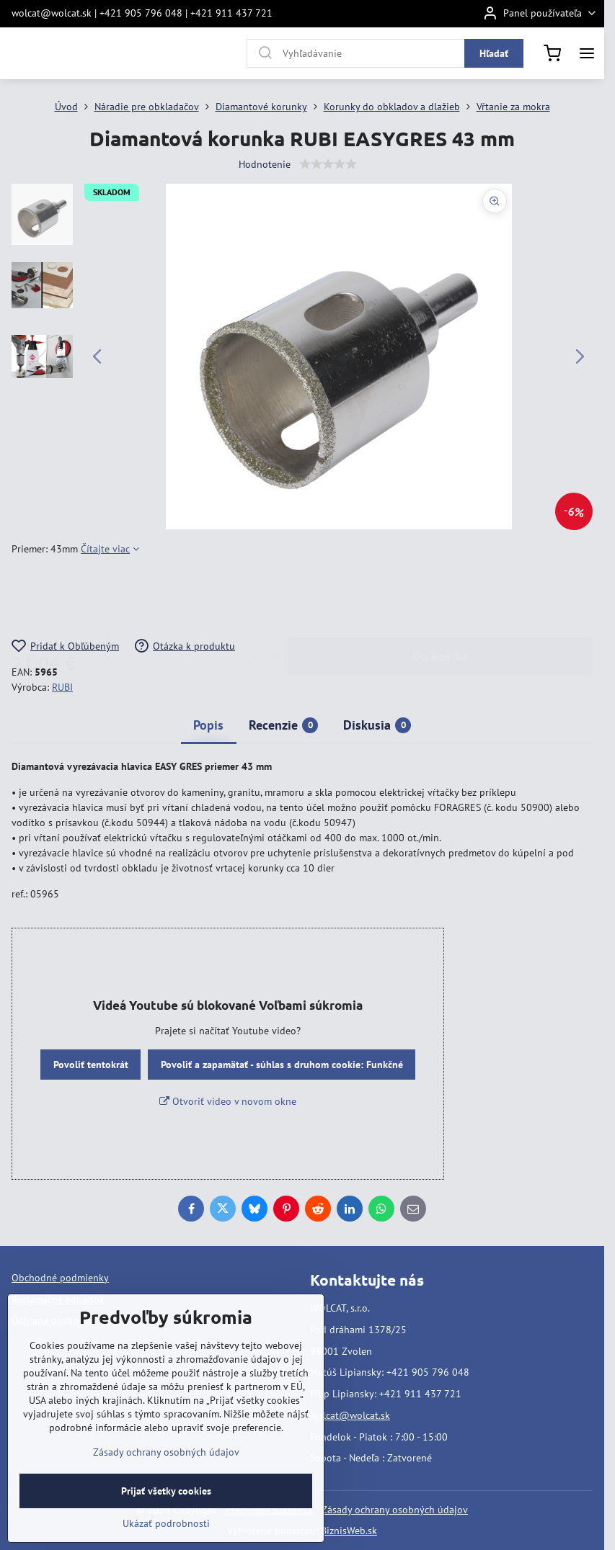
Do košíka (440, 597)
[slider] (328, 164)
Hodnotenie (265, 164)
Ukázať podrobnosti (166, 1523)
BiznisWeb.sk (349, 1530)
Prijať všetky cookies (166, 1490)
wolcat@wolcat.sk (350, 1415)
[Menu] (587, 53)
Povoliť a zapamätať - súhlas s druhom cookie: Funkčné (282, 1064)
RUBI (62, 687)
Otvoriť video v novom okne (227, 1101)
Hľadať (493, 53)
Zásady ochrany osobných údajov (395, 1509)
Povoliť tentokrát (90, 1064)
